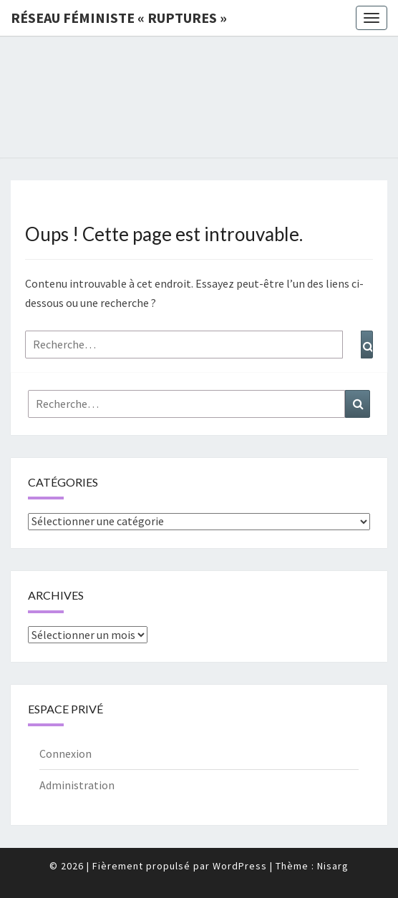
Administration (77, 785)
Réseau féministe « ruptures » (119, 17)
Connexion (65, 753)
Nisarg (333, 865)
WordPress (240, 865)
